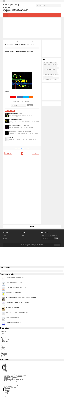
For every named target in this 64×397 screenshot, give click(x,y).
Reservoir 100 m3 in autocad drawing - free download (20, 131)
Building (45, 64)
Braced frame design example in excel (11, 376)
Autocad (51, 62)
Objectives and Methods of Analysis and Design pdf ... (14, 375)
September (7, 390)
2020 (5, 367)
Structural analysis (5, 352)
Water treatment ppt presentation (11, 386)
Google (13, 97)
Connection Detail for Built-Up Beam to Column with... (14, 382)
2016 (5, 371)
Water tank (52, 79)
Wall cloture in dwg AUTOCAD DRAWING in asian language (15, 374)
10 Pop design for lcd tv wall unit (12, 307)
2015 (5, 394)
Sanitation (3, 347)
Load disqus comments (22, 148)
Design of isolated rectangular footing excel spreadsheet (17, 302)
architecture (46, 62)
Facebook (19, 97)
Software (50, 74)
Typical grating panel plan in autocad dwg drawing (19, 125)
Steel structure (49, 76)
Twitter (26, 97)
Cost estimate (4, 336)
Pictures (54, 71)
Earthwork (57, 67)
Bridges (55, 62)
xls (55, 79)
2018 (5, 369)
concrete (49, 64)
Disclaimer (5, 238)
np (51, 71)
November (7, 387)
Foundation (54, 69)
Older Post (35, 153)
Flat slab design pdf (8, 385)
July (5, 392)
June (6, 393)
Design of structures (5, 337)
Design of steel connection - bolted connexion (13, 383)
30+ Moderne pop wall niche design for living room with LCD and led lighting (21, 297)
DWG (9, 41)
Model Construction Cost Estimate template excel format (17, 312)
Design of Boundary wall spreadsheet (13, 322)
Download (7, 91)
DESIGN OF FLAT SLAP (8, 378)
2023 (5, 363)
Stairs (45, 76)
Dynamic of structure (50, 67)
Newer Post (9, 153)
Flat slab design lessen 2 (9, 380)
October (6, 388)
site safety (45, 74)
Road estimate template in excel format (13, 292)
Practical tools (4, 345)
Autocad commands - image (15, 137)
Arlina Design (34, 245)
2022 (5, 364)
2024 (5, 362)
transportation (46, 79)
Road (2, 346)
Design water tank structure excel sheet (14, 282)
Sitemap (5, 239)
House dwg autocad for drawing (16, 113)
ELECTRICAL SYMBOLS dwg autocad (16, 119)
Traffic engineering (5, 353)
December (7, 372)
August (6, 391)
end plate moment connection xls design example (14, 379)
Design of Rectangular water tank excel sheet (15, 277)
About (4, 235)
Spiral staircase (55, 74)
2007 (5, 395)
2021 (5, 366)
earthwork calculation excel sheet (12, 317)
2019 (5, 368)
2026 (5, 361)
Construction (54, 64)
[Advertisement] (32, 28)
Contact (4, 236)
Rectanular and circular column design (11, 384)
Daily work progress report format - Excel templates (16, 287)
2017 (5, 370)
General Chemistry (47, 71)
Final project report (47, 69)
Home (5, 41)
